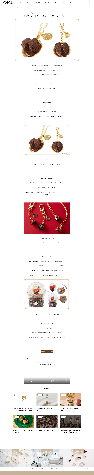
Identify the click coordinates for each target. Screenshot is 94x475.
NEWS (21, 2)
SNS (64, 2)
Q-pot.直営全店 (40, 332)
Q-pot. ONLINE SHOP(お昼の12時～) (53, 332)
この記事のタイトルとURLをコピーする (47, 364)
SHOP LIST (56, 2)
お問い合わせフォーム (59, 468)
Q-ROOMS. (47, 2)
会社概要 (32, 468)
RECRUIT (72, 2)
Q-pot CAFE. (37, 2)
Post (24, 358)
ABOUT (28, 2)
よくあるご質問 (50, 468)
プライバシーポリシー (40, 468)
